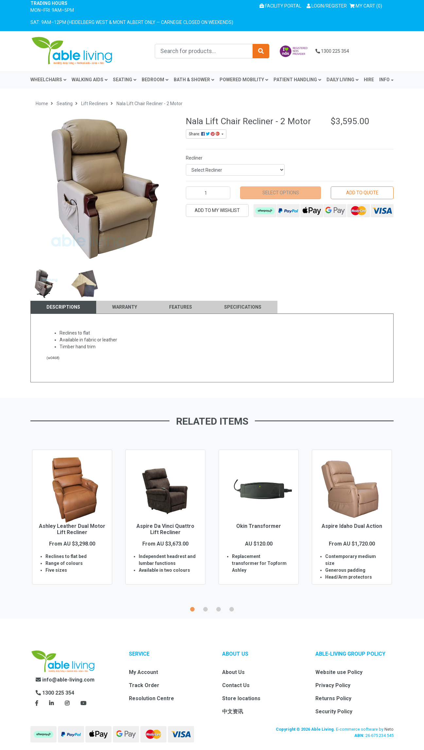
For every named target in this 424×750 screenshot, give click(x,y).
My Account (143, 672)
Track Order (144, 685)
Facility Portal (280, 6)
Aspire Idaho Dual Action (352, 526)
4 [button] (231, 608)
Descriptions (63, 307)
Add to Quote (362, 192)
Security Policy (333, 711)
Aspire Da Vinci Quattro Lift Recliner (165, 529)
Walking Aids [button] (90, 79)
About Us (233, 672)
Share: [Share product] (205, 134)
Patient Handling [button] (297, 79)
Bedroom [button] (155, 79)
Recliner (194, 158)
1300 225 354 (332, 51)
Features (180, 307)
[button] (326, 6)
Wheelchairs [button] (48, 79)
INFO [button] (384, 79)
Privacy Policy (332, 685)
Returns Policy (333, 698)
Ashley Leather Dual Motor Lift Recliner (72, 529)
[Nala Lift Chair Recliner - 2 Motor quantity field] (208, 192)
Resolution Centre (151, 698)
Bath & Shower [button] (194, 79)
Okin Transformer (258, 526)
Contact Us (236, 685)
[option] (72, 527)
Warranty (124, 307)
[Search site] (261, 51)
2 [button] (205, 608)
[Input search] (204, 51)
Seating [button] (124, 79)
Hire (369, 79)
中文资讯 (232, 711)
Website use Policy (338, 672)
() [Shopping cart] (367, 5)
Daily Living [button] (343, 79)
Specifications (242, 307)
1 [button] (192, 608)
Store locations (241, 698)
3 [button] (218, 608)
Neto (389, 729)
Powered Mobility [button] (244, 79)
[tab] (63, 307)
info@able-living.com (65, 680)
